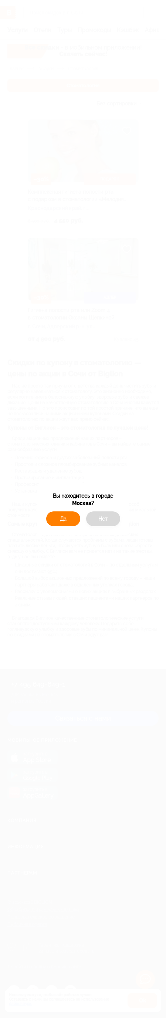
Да (63, 519)
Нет (103, 519)
